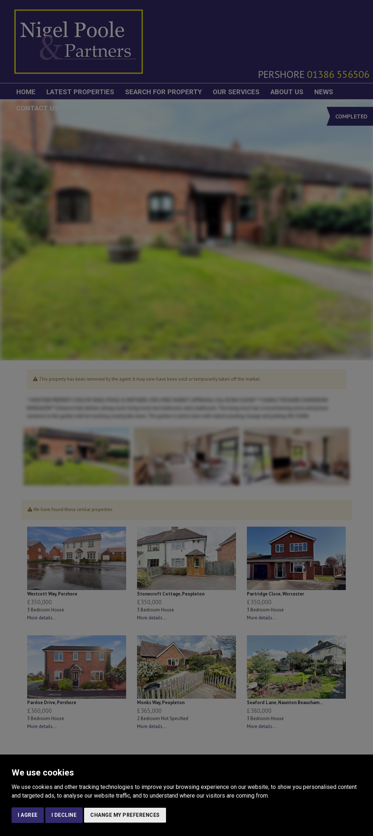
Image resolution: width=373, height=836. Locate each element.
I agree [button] (28, 815)
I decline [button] (64, 815)
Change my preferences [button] (125, 815)
